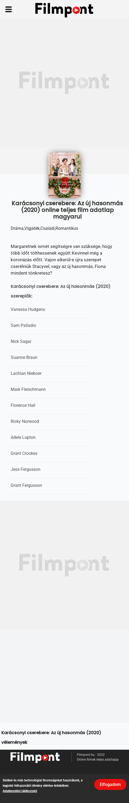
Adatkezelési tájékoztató (20, 791)
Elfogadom (110, 784)
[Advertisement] (64, 83)
